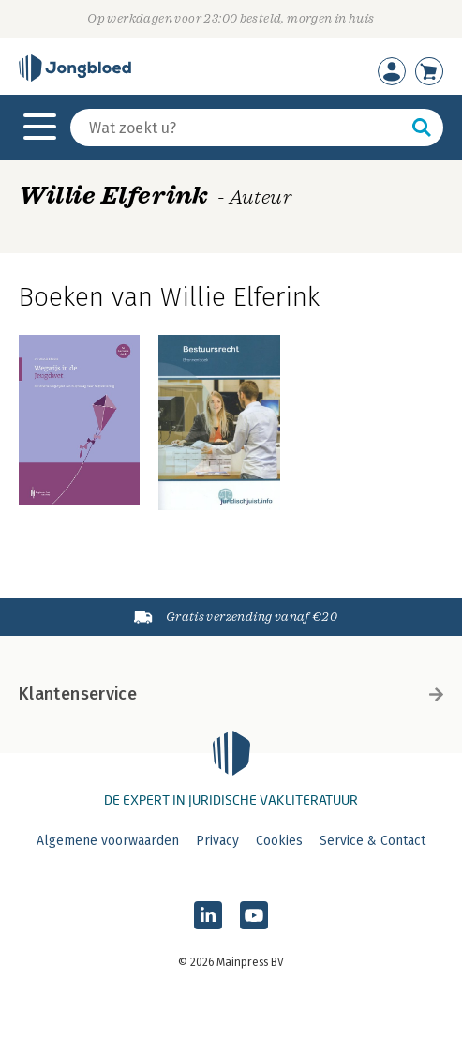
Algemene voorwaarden (108, 841)
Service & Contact (372, 841)
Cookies (279, 841)
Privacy (217, 841)
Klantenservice (231, 694)
